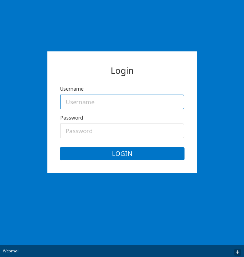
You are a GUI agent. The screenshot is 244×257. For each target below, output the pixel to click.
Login (122, 153)
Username (72, 88)
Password (71, 117)
